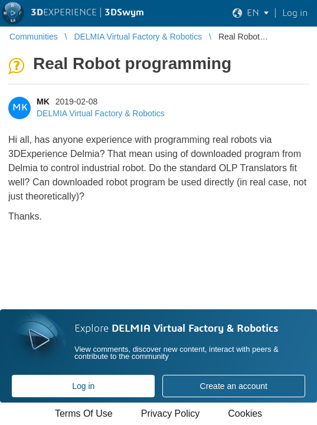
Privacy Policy (170, 413)
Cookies (245, 413)
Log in (83, 386)
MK (43, 101)
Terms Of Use (84, 413)
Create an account (233, 386)
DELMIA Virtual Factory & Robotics (101, 113)
